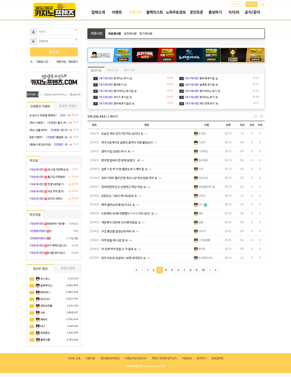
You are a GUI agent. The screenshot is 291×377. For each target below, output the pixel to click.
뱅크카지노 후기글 (113, 91)
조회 (242, 125)
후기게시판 (145, 33)
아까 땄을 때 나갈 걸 (112, 240)
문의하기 (201, 358)
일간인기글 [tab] (96, 70)
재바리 (43, 319)
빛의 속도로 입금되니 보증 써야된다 (121, 258)
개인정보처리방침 (109, 358)
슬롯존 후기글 (197, 84)
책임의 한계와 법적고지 (164, 358)
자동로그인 (42, 61)
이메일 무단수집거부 (136, 358)
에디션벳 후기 (197, 103)
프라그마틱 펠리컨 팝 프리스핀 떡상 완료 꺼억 (127, 178)
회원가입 (251, 4)
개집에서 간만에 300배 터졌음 (119, 222)
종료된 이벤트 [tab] (67, 106)
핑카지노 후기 (111, 78)
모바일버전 (217, 358)
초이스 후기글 (111, 97)
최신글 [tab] (34, 160)
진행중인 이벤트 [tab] (40, 106)
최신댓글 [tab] (35, 215)
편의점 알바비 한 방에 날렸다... (118, 160)
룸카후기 (108, 84)
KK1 (42, 326)
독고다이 (45, 299)
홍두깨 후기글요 (112, 103)
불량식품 (45, 340)
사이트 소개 (74, 358)
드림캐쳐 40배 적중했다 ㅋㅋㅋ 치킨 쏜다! (125, 213)
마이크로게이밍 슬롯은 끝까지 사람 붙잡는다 (127, 142)
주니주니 (45, 279)
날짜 (228, 125)
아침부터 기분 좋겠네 (49, 223)
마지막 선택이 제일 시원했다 (48, 198)
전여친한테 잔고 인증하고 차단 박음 (121, 187)
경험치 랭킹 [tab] (67, 268)
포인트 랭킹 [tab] (40, 269)
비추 (260, 125)
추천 (251, 125)
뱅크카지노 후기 (198, 91)
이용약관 (90, 358)
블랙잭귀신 (46, 285)
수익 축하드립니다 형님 (50, 245)
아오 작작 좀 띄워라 (48, 191)
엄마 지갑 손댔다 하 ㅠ (114, 151)
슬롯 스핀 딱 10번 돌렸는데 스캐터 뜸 (122, 169)
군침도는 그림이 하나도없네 (117, 196)
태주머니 (45, 292)
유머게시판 (130, 33)
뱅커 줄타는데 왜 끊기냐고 (116, 205)
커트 (42, 313)
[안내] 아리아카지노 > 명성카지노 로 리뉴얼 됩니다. (74, 94)
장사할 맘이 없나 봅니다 (50, 253)
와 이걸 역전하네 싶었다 (50, 169)
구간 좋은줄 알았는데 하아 (116, 231)
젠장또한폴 (46, 306)
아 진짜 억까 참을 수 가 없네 (117, 249)
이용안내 (186, 358)
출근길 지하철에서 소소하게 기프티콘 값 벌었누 (48, 177)
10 (203, 270)
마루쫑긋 (45, 333)
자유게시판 (114, 33)
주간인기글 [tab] (112, 70)
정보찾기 (73, 61)
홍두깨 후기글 (197, 78)
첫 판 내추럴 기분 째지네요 (48, 184)
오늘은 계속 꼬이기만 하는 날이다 (120, 133)
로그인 (236, 4)
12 (41, 231)
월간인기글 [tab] (129, 70)
